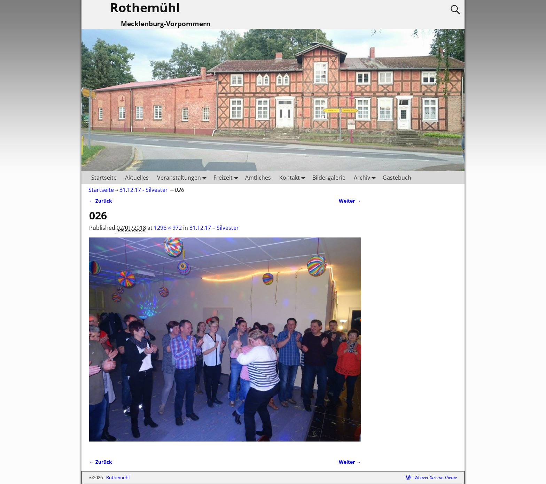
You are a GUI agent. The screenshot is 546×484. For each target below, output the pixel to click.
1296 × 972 (168, 228)
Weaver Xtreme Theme (435, 477)
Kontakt (293, 177)
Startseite (104, 177)
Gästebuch (397, 177)
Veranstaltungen (183, 177)
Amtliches (258, 177)
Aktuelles (137, 177)
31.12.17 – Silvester (214, 228)
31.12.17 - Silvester (143, 190)
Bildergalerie (328, 177)
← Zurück (100, 200)
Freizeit (227, 177)
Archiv (366, 177)
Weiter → (350, 200)
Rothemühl (118, 477)
